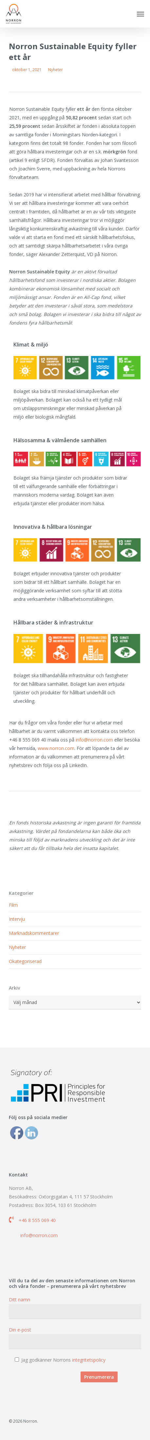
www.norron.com (56, 748)
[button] (140, 13)
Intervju (17, 919)
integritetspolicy (88, 1360)
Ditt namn (75, 1307)
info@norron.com (94, 740)
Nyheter (55, 69)
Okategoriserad (25, 961)
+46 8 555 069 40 (37, 1220)
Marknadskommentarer (34, 933)
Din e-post (75, 1338)
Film (13, 905)
